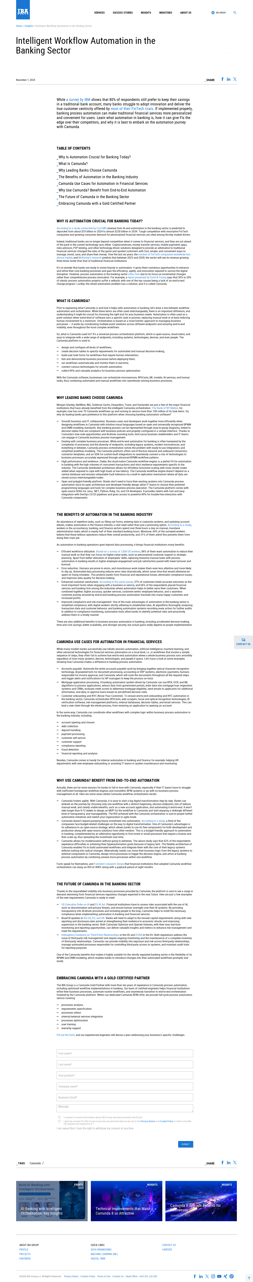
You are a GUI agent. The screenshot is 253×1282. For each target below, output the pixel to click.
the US (87, 918)
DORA (139, 935)
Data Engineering (101, 1249)
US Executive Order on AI (75, 904)
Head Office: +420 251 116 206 (141, 1276)
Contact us (244, 642)
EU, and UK (98, 918)
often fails (134, 274)
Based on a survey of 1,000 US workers (118, 551)
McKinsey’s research (90, 257)
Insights (146, 12)
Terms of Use (103, 1276)
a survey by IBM (78, 99)
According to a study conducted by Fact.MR (81, 228)
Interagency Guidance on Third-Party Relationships (90, 935)
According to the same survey (116, 582)
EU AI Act (100, 904)
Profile (23, 1249)
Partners (25, 1258)
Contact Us (169, 1245)
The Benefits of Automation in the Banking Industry (98, 176)
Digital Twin (98, 1258)
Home (19, 26)
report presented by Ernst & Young (147, 277)
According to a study (179, 525)
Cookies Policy (87, 1276)
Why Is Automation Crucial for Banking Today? (95, 156)
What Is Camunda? (73, 163)
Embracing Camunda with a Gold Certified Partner (97, 203)
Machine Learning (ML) (104, 1254)
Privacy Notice (148, 1121)
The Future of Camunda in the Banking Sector (94, 196)
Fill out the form (66, 1035)
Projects (24, 1254)
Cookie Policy (166, 1121)
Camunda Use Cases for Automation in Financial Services (103, 183)
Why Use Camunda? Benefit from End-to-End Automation (102, 190)
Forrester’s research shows (109, 864)
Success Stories (123, 12)
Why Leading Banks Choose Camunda (88, 170)
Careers (167, 1249)
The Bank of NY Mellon (165, 408)
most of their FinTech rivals (132, 108)
